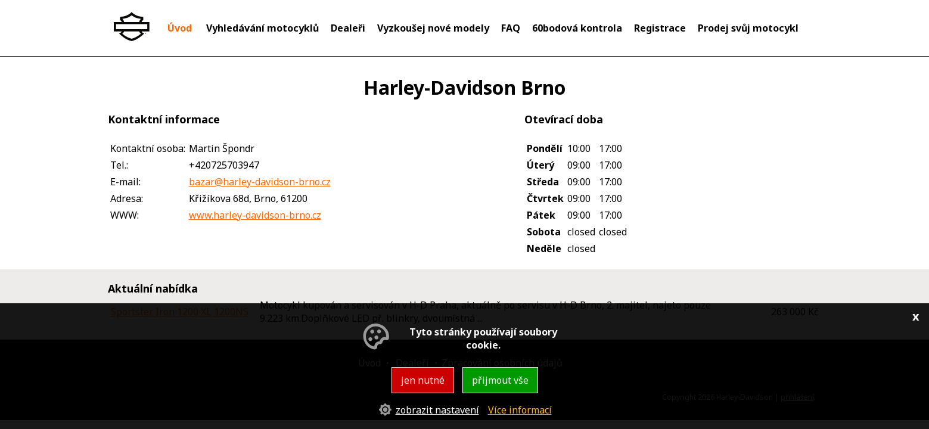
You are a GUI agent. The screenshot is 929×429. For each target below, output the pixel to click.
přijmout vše (500, 380)
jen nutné (423, 380)
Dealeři (348, 28)
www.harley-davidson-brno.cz (255, 215)
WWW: (124, 215)
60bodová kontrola (577, 28)
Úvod (179, 28)
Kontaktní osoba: (147, 148)
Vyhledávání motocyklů (262, 28)
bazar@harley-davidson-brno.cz (260, 181)
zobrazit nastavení (437, 409)
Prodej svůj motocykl (748, 28)
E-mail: (125, 181)
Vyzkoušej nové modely (433, 28)
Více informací (520, 409)
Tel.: (119, 165)
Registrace (660, 28)
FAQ (510, 28)
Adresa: (126, 198)
